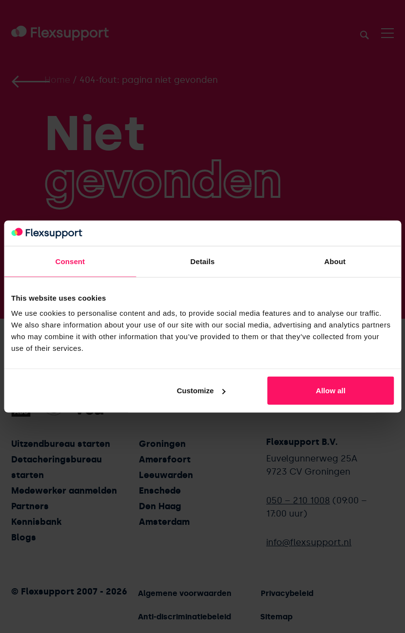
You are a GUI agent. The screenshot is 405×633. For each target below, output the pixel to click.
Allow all (331, 390)
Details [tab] (203, 261)
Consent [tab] (70, 261)
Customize (201, 390)
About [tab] (335, 261)
